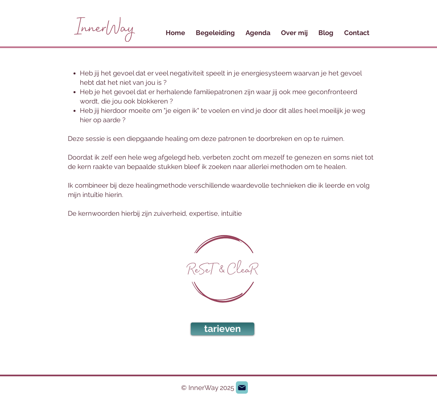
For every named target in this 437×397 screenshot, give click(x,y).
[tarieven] (222, 329)
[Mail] (242, 387)
